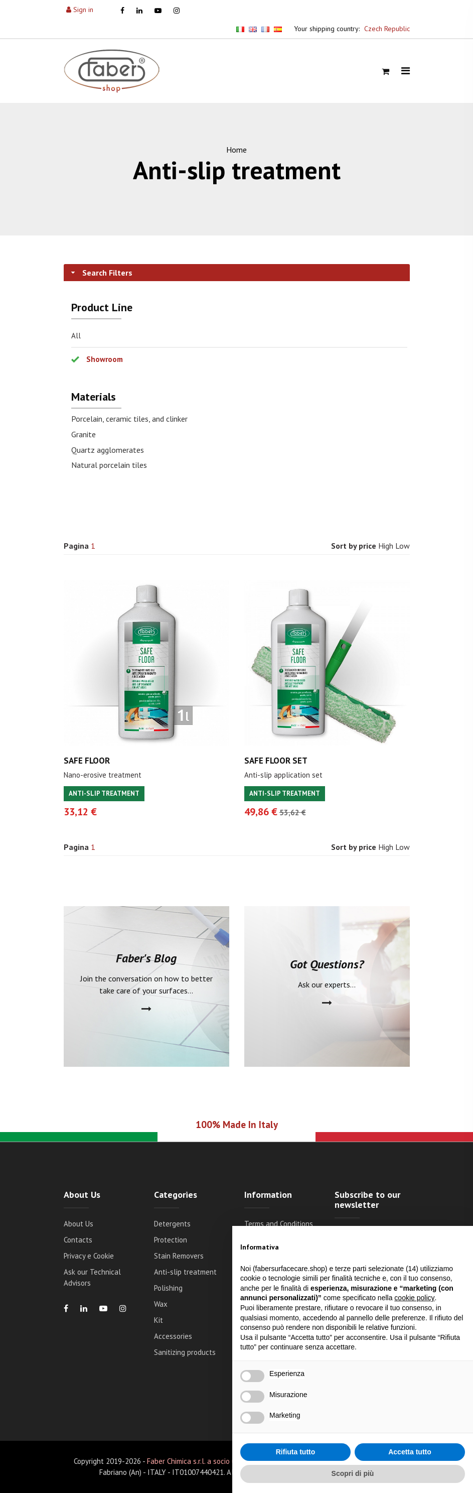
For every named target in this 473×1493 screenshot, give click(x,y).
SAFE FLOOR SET (275, 761)
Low (402, 546)
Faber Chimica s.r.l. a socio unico (198, 1461)
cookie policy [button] (414, 1298)
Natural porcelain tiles (109, 465)
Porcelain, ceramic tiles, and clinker (129, 419)
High (385, 546)
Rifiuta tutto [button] (296, 1452)
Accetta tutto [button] (409, 1452)
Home (236, 150)
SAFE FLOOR (87, 761)
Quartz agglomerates (107, 450)
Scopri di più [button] (353, 1473)
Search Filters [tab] (100, 273)
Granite (83, 434)
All (76, 335)
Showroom (104, 359)
